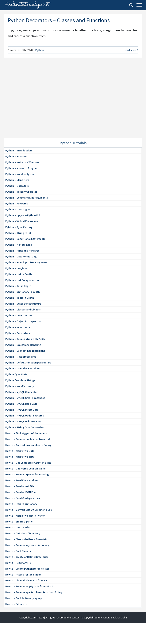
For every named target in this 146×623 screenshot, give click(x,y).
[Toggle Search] (131, 5)
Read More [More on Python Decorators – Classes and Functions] (130, 50)
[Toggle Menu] (139, 5)
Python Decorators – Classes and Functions (59, 20)
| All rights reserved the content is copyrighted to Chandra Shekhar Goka (85, 617)
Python (39, 50)
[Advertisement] (32, 102)
